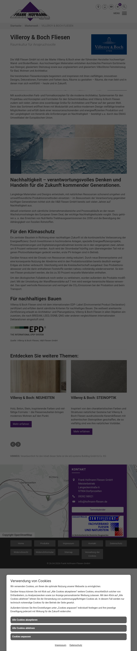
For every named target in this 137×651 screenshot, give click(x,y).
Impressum (60, 645)
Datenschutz (76, 645)
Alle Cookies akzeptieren (25, 620)
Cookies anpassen (21, 636)
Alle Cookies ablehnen (23, 628)
